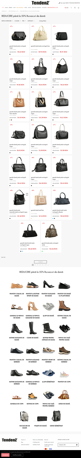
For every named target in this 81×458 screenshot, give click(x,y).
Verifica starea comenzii (49, 442)
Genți (25, 7)
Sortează (30, 21)
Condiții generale (36, 442)
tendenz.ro (4, 11)
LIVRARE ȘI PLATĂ (36, 444)
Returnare (46, 439)
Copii (14, 7)
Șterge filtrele (42, 21)
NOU (3, 7)
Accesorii (44, 7)
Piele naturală (20, 7)
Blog (22, 442)
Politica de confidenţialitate (38, 439)
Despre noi (23, 439)
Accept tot (5, 455)
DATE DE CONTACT (25, 444)
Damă (6, 7)
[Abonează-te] (77, 445)
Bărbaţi (10, 7)
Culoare (17, 21)
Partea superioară (6, 21)
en (67, 7)
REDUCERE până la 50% (53, 7)
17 (45, 265)
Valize (29, 7)
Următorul (40, 262)
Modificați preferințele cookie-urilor (48, 445)
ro (65, 7)
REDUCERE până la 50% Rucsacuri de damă (29, 11)
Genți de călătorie (36, 7)
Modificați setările (17, 455)
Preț (23, 21)
